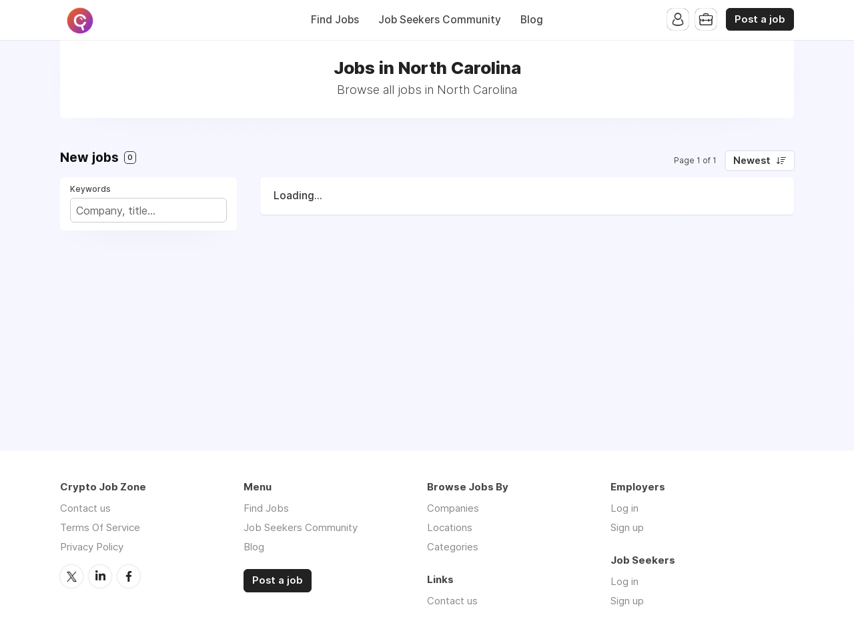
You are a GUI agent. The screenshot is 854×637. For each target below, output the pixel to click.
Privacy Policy (91, 546)
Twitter (71, 576)
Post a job (760, 19)
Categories (452, 546)
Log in (624, 508)
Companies (453, 508)
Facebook (128, 576)
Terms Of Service (100, 527)
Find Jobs (335, 19)
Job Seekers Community (439, 19)
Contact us (85, 508)
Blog (531, 19)
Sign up (627, 527)
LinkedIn (100, 576)
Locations (449, 527)
